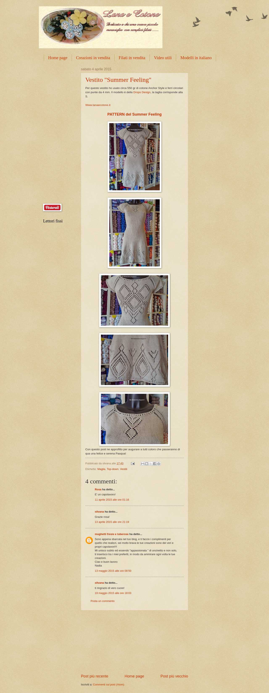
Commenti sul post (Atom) (108, 684)
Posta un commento (103, 601)
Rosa (98, 489)
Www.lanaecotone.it (97, 105)
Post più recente (94, 676)
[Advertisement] (134, 642)
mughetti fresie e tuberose (112, 534)
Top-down (113, 469)
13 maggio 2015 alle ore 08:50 (113, 570)
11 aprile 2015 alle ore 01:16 (112, 499)
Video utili (163, 57)
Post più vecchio (174, 676)
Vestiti (123, 469)
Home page (57, 57)
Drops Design (141, 92)
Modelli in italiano (196, 57)
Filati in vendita (132, 57)
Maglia (101, 469)
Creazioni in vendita (93, 57)
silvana (99, 511)
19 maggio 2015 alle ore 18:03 (113, 593)
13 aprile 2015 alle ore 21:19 (112, 521)
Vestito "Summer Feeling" (118, 79)
